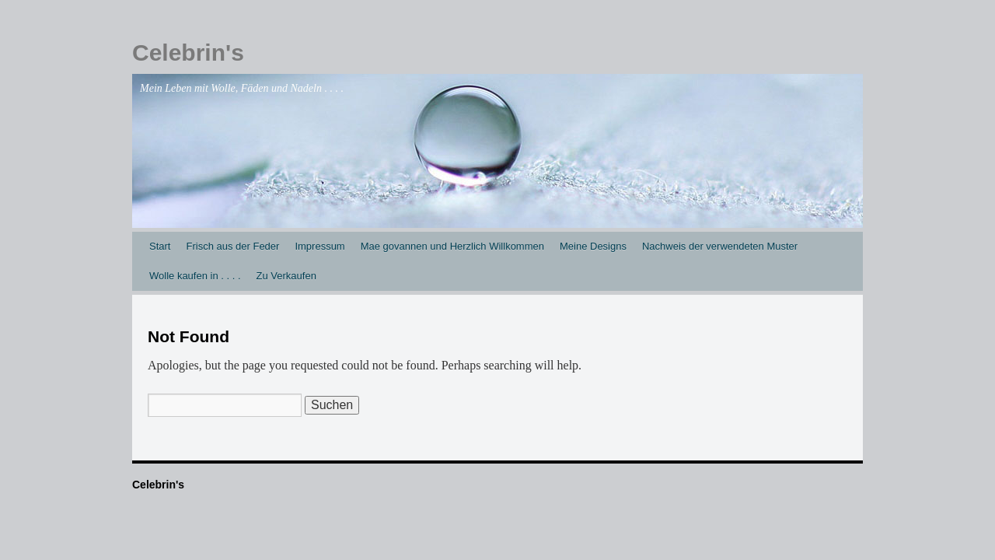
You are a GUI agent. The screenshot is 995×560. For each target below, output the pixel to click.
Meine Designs (593, 246)
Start (159, 246)
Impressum (319, 246)
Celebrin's (188, 52)
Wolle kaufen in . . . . (195, 276)
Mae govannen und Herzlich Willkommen (452, 246)
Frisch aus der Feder (232, 246)
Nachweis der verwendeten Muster (720, 246)
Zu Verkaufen (286, 276)
